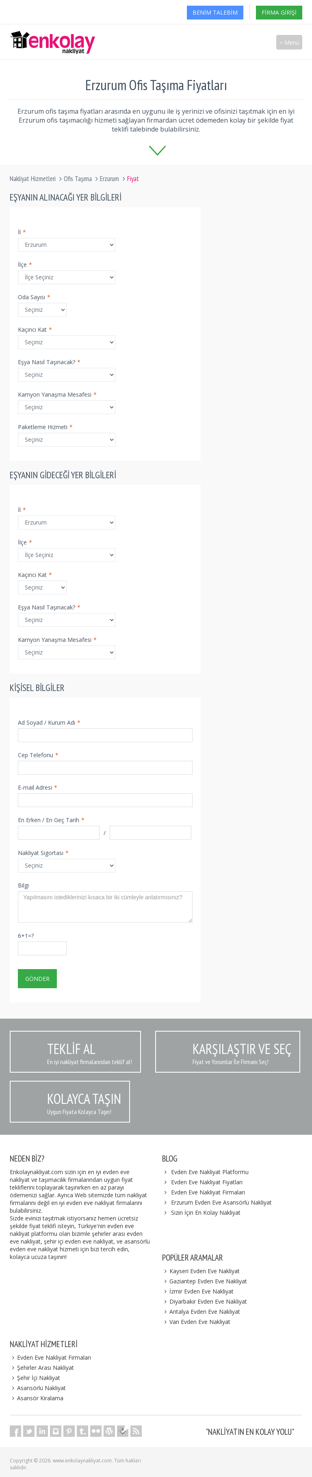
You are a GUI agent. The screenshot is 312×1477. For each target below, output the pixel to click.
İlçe (25, 264)
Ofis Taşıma (78, 178)
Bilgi (23, 885)
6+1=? (26, 935)
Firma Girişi (279, 12)
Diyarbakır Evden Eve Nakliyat (204, 1301)
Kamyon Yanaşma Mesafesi (57, 394)
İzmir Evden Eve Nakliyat (198, 1291)
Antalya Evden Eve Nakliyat (201, 1311)
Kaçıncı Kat (35, 329)
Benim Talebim (215, 12)
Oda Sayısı (34, 297)
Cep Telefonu (38, 755)
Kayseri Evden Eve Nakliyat (201, 1271)
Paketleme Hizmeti (45, 427)
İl (22, 232)
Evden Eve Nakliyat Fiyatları (207, 1182)
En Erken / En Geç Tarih (51, 820)
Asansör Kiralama (36, 1398)
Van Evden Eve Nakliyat (196, 1322)
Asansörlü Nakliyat (38, 1388)
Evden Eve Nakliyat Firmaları (208, 1192)
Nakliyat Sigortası (43, 853)
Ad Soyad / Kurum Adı (49, 722)
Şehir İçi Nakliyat (35, 1378)
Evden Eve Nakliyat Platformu (210, 1172)
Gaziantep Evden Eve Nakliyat (204, 1281)
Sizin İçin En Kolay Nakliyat (205, 1212)
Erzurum (109, 178)
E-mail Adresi (37, 787)
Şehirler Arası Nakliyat (42, 1367)
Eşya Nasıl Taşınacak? (49, 362)
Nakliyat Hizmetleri (33, 178)
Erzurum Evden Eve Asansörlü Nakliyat (221, 1202)
